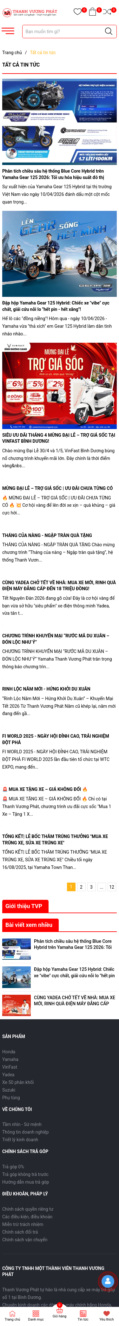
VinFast (9, 1064)
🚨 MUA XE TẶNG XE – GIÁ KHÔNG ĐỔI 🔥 (45, 789)
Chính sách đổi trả (20, 1229)
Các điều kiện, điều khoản (27, 1214)
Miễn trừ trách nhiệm (22, 1221)
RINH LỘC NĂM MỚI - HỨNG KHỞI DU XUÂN (46, 689)
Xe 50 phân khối (18, 1079)
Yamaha (10, 1056)
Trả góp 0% (13, 1164)
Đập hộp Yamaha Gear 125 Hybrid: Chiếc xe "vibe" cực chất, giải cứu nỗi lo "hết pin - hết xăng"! (74, 975)
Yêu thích (106, 1319)
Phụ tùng (11, 1095)
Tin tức (83, 1319)
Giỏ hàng (59, 1316)
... (101, 887)
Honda (8, 1049)
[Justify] (109, 31)
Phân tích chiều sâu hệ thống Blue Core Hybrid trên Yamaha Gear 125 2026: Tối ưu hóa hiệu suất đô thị (73, 947)
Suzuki (8, 1087)
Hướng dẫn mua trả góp (25, 1179)
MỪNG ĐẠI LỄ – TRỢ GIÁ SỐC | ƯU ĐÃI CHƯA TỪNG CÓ (57, 488)
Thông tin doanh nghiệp (25, 1129)
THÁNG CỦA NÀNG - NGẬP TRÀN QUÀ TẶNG (47, 535)
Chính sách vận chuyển (25, 1237)
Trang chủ (12, 1319)
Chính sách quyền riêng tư (27, 1206)
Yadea (8, 1072)
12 (111, 887)
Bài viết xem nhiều (28, 924)
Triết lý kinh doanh (20, 1137)
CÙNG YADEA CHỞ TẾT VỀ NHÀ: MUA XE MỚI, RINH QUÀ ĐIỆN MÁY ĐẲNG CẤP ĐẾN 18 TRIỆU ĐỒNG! (74, 1002)
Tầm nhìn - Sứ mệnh (22, 1122)
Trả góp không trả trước (25, 1172)
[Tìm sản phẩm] (70, 31)
